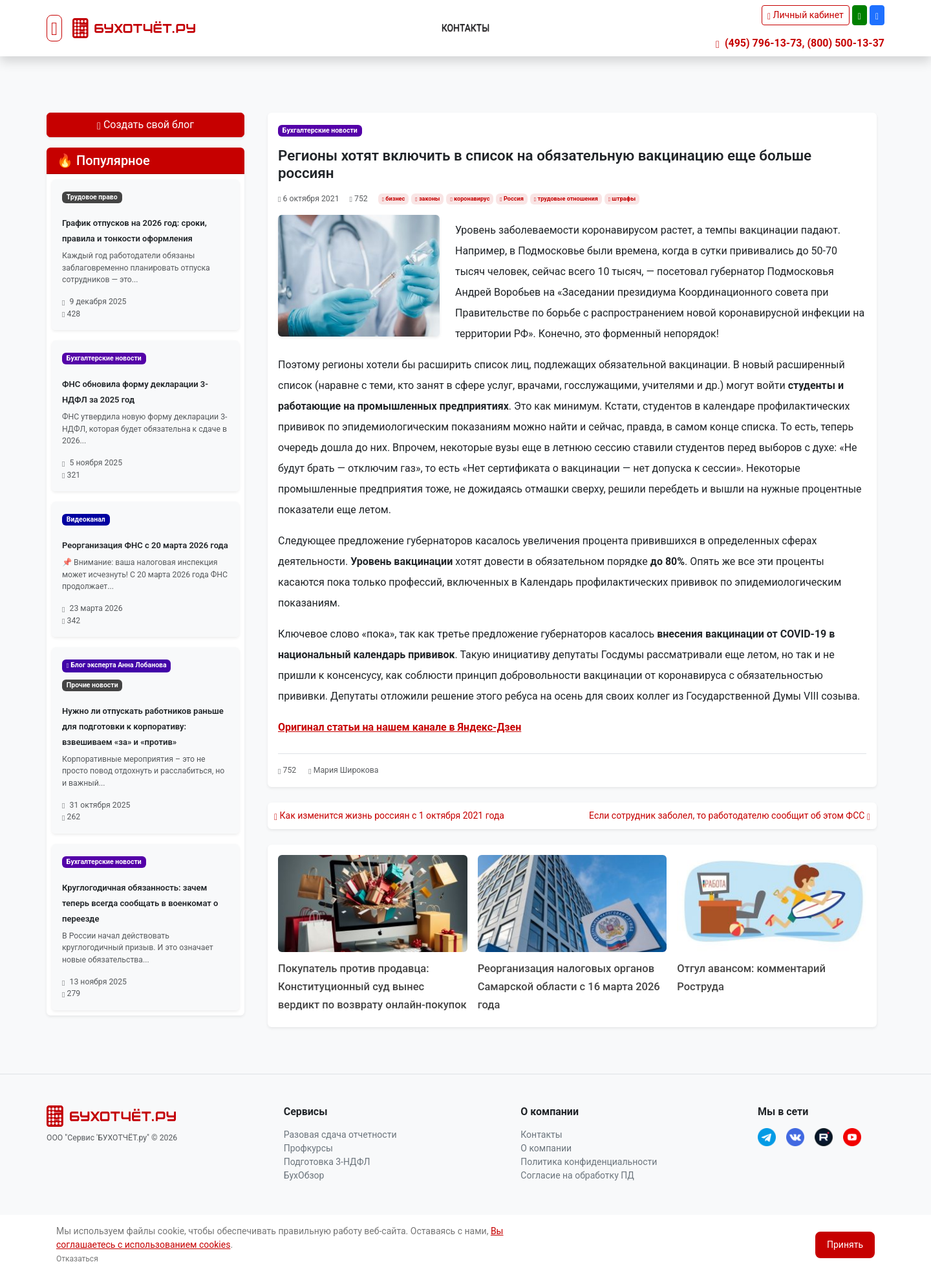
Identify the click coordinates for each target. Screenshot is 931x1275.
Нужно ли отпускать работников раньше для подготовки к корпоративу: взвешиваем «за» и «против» (143, 726)
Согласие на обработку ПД (577, 1193)
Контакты (466, 28)
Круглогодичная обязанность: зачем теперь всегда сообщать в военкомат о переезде (140, 903)
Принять (845, 1244)
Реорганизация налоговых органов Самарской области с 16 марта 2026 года (569, 986)
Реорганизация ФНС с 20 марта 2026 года (145, 545)
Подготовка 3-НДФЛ (327, 1180)
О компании (546, 1166)
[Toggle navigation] (54, 28)
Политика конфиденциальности (588, 1180)
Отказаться (77, 1258)
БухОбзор (304, 1193)
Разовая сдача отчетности (340, 1153)
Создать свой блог (145, 124)
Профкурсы (308, 1166)
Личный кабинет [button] (805, 15)
